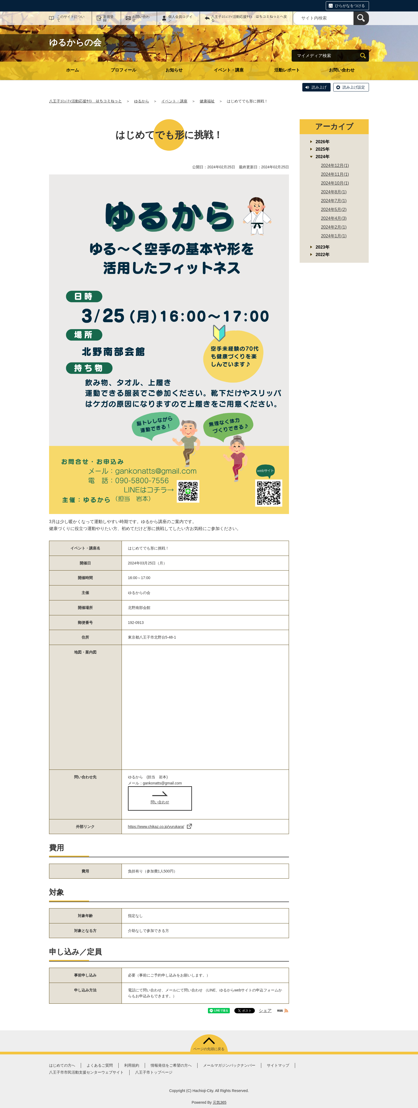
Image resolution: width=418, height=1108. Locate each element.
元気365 (219, 1102)
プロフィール (123, 70)
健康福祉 (207, 101)
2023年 (322, 247)
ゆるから (141, 101)
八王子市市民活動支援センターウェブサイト (86, 1072)
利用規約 (131, 1065)
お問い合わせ (141, 18)
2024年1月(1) (334, 236)
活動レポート (287, 70)
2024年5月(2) (334, 209)
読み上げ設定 (354, 87)
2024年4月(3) (334, 218)
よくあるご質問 (100, 1065)
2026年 (322, 142)
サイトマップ (278, 1065)
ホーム (72, 70)
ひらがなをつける (350, 5)
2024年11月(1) (335, 174)
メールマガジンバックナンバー (229, 1065)
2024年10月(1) (335, 183)
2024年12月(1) (335, 165)
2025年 (322, 149)
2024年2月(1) (334, 227)
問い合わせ (160, 802)
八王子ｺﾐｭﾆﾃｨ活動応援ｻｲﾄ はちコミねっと (85, 101)
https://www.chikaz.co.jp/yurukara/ (160, 826)
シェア (265, 1010)
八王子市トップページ (153, 1072)
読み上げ (319, 87)
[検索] (361, 18)
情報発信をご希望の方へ (171, 1065)
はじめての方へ (62, 1065)
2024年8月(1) (334, 192)
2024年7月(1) (334, 200)
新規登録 (108, 18)
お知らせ (174, 70)
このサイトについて (71, 18)
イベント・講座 (229, 70)
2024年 (322, 156)
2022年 (322, 254)
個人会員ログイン (180, 18)
